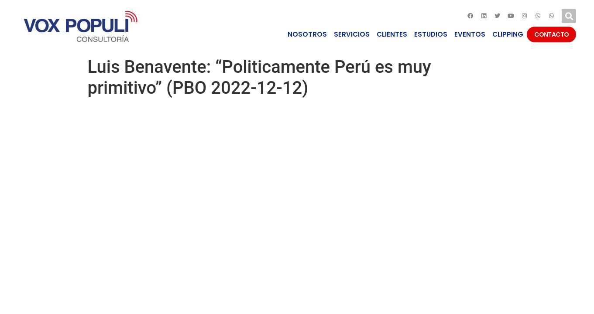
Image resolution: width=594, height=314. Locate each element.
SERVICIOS (352, 34)
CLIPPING (507, 34)
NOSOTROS (307, 34)
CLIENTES (392, 34)
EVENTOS (469, 34)
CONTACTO (551, 34)
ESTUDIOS (430, 34)
